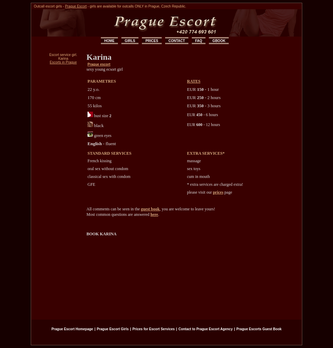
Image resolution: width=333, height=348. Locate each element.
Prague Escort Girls (113, 329)
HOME (109, 41)
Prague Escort (75, 6)
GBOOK (218, 41)
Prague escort (99, 64)
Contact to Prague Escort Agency (205, 329)
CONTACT (177, 41)
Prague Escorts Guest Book (258, 329)
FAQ (198, 41)
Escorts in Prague (63, 62)
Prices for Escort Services (153, 329)
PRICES (151, 41)
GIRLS (130, 41)
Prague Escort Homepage (72, 329)
